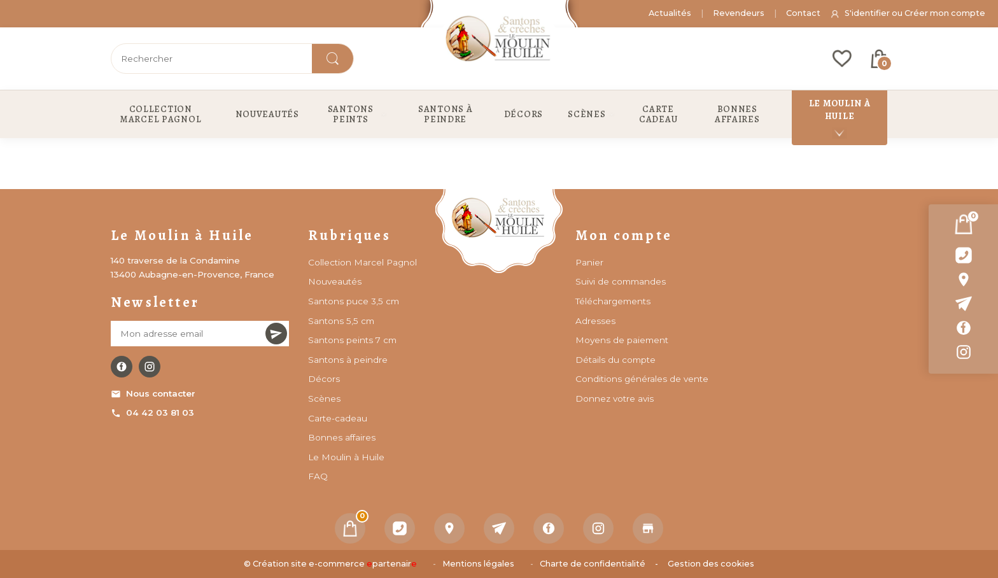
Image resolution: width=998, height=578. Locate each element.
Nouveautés (335, 281)
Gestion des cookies (711, 563)
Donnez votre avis (614, 398)
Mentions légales (478, 563)
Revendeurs (738, 13)
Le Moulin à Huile (346, 457)
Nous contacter (153, 393)
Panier (589, 262)
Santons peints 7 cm (352, 340)
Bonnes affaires (342, 437)
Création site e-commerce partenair (335, 563)
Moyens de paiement (621, 340)
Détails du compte (615, 360)
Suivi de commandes (620, 281)
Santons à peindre (348, 360)
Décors (324, 379)
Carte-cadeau (337, 418)
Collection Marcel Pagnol (362, 262)
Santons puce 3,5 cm (353, 301)
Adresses (595, 321)
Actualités (670, 13)
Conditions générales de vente (641, 379)
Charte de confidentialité (592, 563)
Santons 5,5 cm (341, 321)
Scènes (324, 398)
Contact (803, 13)
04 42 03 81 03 (152, 412)
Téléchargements (612, 301)
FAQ (318, 476)
